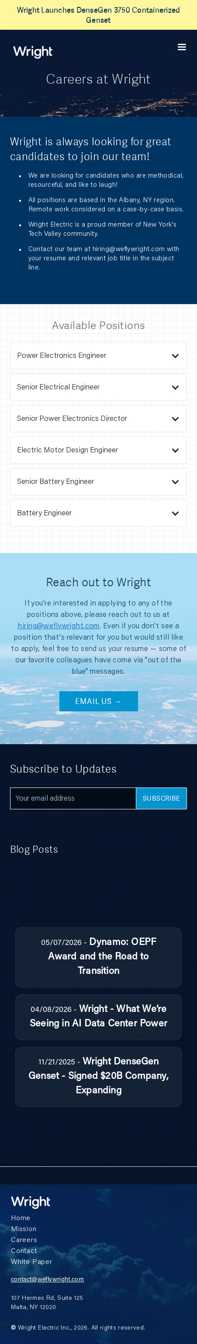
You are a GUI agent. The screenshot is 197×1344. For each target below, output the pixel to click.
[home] (32, 52)
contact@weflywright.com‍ (47, 1280)
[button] (181, 47)
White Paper (31, 1262)
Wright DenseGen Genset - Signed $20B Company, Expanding (98, 1076)
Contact (24, 1251)
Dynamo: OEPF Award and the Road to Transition (102, 957)
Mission (24, 1229)
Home (21, 1218)
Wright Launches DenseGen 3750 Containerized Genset (98, 15)
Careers (24, 1240)
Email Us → (98, 701)
